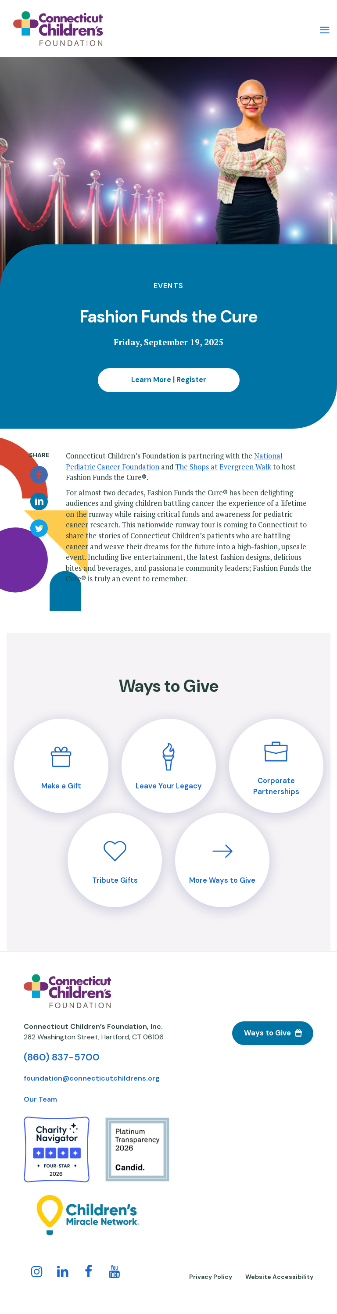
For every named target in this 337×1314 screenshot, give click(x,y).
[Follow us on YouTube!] (114, 1273)
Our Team (40, 1099)
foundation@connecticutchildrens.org (92, 1078)
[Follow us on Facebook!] (88, 1273)
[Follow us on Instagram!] (36, 1273)
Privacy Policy (210, 1277)
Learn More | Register (168, 379)
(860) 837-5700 (62, 1057)
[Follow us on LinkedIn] (62, 1273)
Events (168, 285)
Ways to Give (267, 1033)
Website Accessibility (279, 1277)
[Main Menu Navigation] (324, 28)
